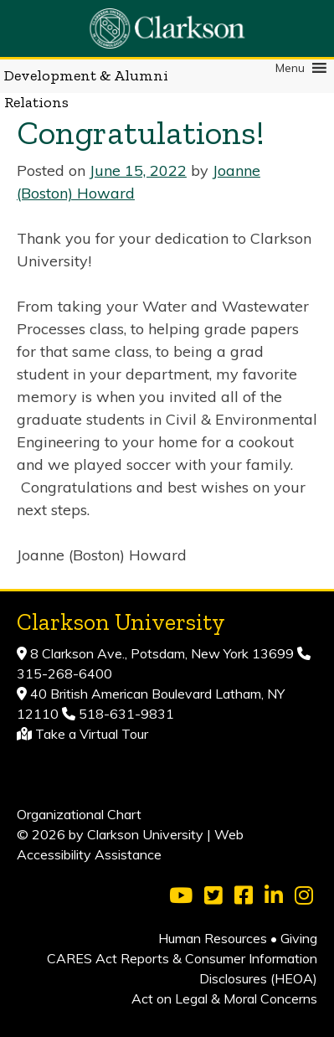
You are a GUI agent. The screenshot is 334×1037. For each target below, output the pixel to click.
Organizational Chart (79, 814)
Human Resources (212, 938)
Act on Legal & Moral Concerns (224, 998)
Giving (298, 938)
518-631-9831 (124, 713)
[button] (290, 68)
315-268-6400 (64, 673)
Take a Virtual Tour (91, 733)
